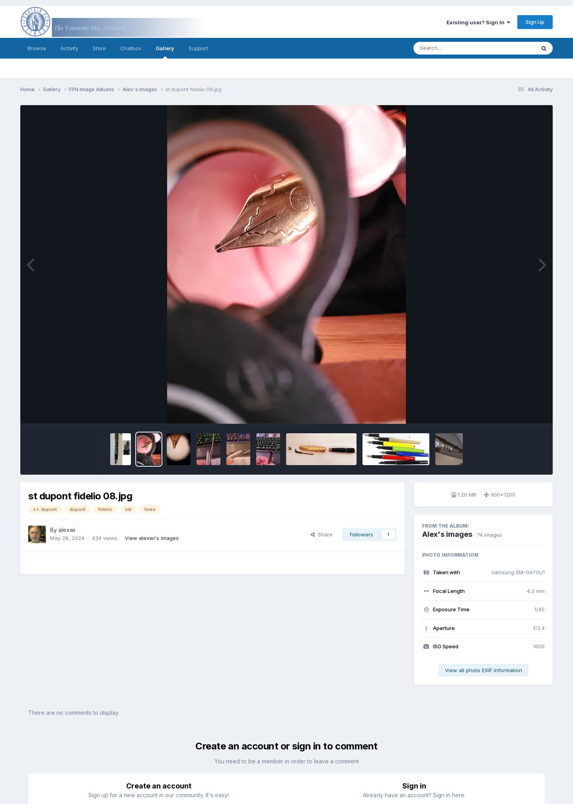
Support (198, 48)
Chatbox (130, 48)
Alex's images (447, 534)
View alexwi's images (152, 538)
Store (99, 48)
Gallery (165, 52)
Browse (36, 48)
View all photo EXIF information (483, 670)
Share (321, 534)
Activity (69, 48)
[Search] (452, 48)
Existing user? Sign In (478, 22)
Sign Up (535, 22)
